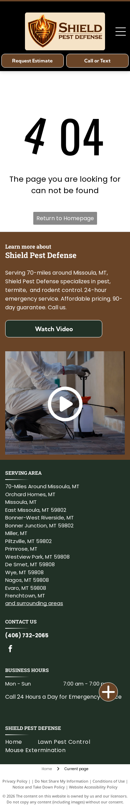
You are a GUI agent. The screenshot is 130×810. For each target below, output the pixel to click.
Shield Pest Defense (33, 728)
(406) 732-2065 (27, 635)
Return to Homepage (65, 218)
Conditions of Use (109, 781)
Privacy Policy (14, 781)
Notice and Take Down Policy (38, 787)
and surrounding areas (34, 603)
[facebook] (10, 650)
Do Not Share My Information (61, 781)
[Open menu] (120, 31)
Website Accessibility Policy (93, 787)
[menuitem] (21, 742)
